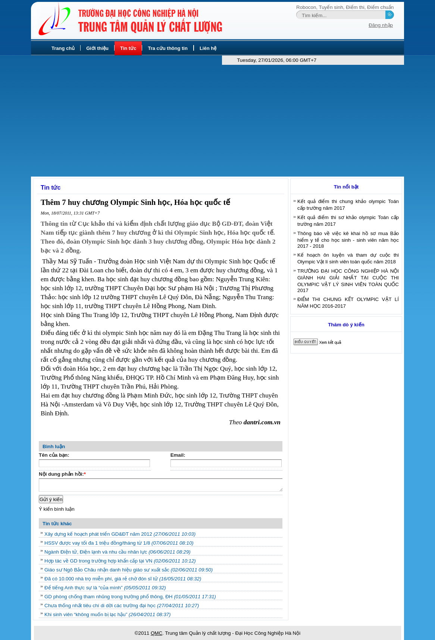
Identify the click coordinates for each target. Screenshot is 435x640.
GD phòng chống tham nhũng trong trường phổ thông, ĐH (130, 596)
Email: (177, 455)
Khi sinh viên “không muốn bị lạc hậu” (107, 614)
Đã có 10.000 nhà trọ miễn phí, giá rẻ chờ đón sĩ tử (122, 579)
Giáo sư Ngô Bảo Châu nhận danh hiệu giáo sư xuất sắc (128, 570)
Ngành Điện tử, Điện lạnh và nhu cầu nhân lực (117, 552)
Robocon (306, 7)
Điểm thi (355, 7)
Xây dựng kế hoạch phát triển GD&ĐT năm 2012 (119, 534)
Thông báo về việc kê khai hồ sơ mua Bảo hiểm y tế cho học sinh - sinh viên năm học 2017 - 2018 (348, 240)
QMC (156, 633)
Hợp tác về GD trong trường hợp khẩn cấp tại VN (120, 561)
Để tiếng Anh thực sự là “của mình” (105, 587)
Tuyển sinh (331, 7)
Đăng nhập (381, 25)
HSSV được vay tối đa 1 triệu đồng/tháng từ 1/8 (119, 543)
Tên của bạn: (54, 455)
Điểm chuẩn (380, 7)
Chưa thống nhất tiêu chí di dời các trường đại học (121, 605)
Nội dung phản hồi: (62, 474)
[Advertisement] (217, 121)
